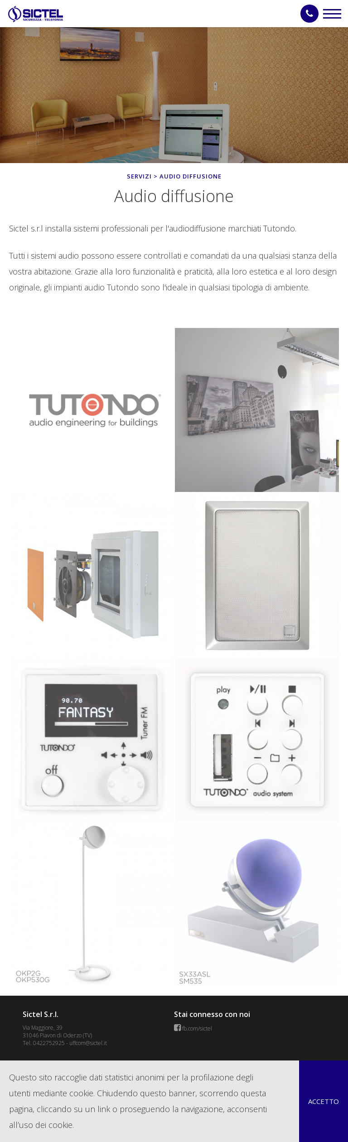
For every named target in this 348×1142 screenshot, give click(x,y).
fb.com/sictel (197, 1028)
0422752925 (49, 1043)
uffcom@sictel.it (88, 1043)
